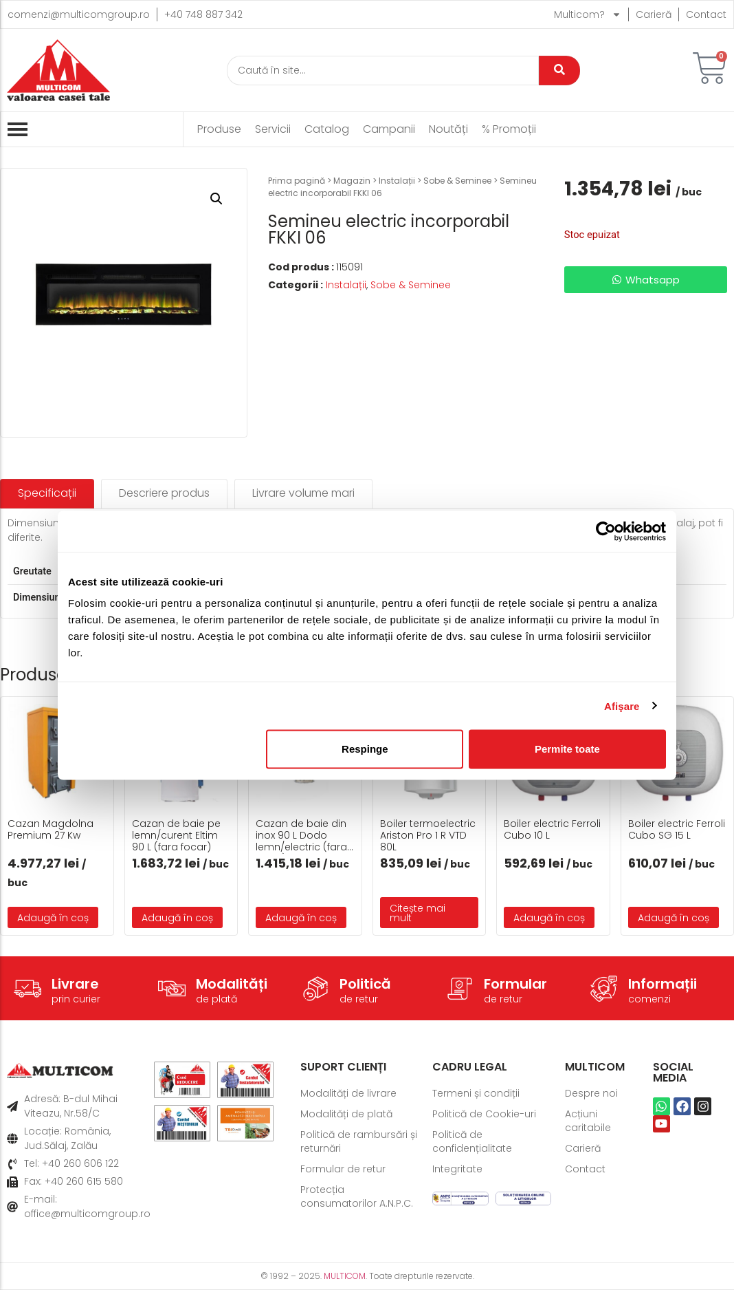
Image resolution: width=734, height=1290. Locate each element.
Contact (706, 14)
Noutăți (448, 129)
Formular (515, 983)
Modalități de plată (346, 1114)
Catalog (326, 129)
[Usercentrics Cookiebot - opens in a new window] (606, 531)
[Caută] (383, 70)
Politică (365, 983)
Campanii (389, 129)
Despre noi (591, 1093)
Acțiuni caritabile (588, 1121)
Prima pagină (296, 180)
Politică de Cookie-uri (484, 1114)
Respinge (365, 749)
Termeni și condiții (476, 1093)
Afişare (622, 705)
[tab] (47, 493)
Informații (662, 983)
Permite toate (567, 749)
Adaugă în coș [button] (53, 918)
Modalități (231, 983)
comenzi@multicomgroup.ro (79, 14)
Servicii (273, 129)
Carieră (653, 14)
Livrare (75, 983)
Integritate (457, 1169)
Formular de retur (343, 1169)
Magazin (351, 180)
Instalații (397, 180)
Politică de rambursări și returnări (358, 1141)
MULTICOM (345, 1276)
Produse (219, 129)
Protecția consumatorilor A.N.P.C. (356, 1196)
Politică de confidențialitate (472, 1141)
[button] (216, 198)
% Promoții (509, 129)
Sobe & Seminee (457, 180)
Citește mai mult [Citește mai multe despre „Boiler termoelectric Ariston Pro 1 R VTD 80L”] (417, 913)
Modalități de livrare (348, 1093)
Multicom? (587, 14)
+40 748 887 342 (203, 14)
